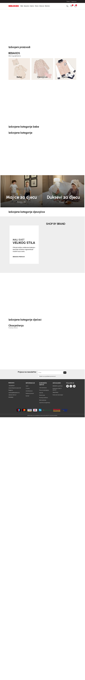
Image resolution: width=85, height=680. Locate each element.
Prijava (68, 1)
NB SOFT (47, 415)
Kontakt (27, 396)
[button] (75, 6)
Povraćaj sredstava (43, 397)
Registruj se (73, 1)
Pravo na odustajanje (44, 390)
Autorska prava (29, 391)
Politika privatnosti (30, 393)
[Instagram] (71, 386)
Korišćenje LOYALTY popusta (57, 389)
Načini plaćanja (42, 400)
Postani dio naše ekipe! (58, 395)
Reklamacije (42, 395)
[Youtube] (74, 386)
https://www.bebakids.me (35, 415)
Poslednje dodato (13, 328)
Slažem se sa (47, 376)
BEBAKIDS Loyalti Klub (57, 386)
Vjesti (27, 386)
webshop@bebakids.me (14, 392)
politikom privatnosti (51, 376)
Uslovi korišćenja (43, 387)
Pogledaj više (21, 202)
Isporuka (41, 392)
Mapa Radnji (55, 392)
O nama (28, 388)
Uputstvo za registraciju (44, 402)
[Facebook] (67, 386)
